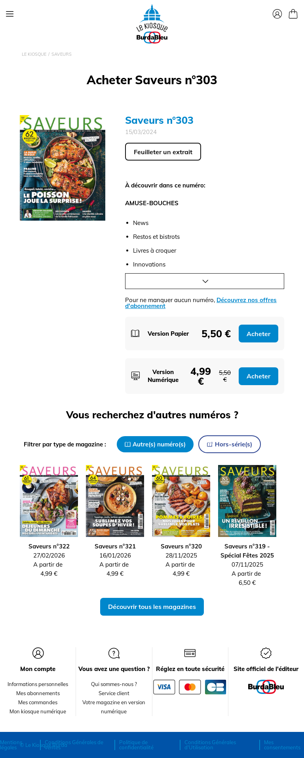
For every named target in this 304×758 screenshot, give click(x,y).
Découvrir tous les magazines (152, 607)
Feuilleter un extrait (163, 152)
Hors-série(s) (229, 444)
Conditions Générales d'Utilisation (210, 744)
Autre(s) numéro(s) (155, 444)
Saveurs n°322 (49, 546)
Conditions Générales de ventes (74, 744)
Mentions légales (11, 744)
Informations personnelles (38, 684)
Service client (114, 693)
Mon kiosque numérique (38, 711)
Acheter (258, 334)
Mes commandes (37, 702)
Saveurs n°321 (115, 546)
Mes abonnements (38, 693)
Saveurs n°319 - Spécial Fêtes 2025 (247, 551)
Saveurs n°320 (181, 546)
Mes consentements (282, 744)
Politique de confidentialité (136, 744)
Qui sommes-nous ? (114, 684)
